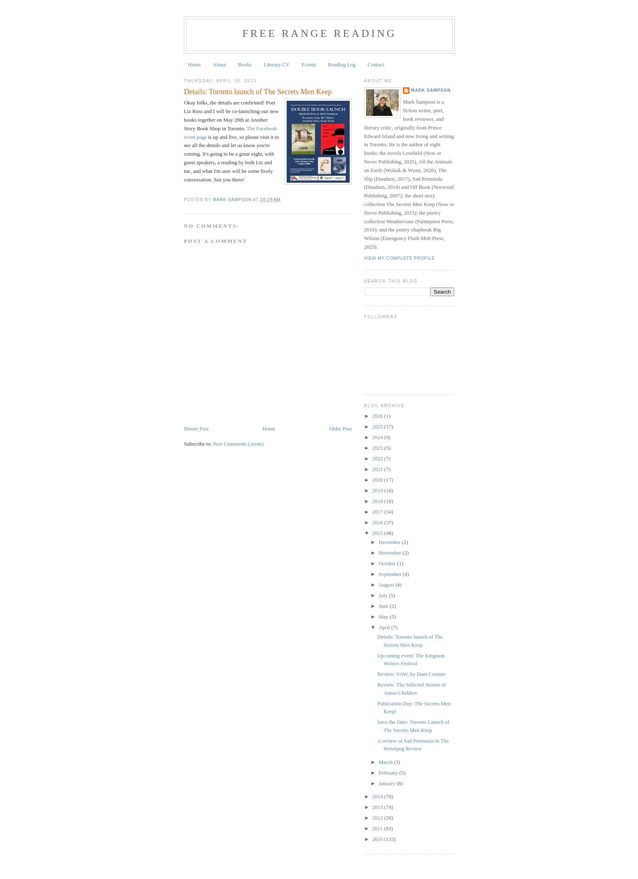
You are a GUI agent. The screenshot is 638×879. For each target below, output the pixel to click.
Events (308, 64)
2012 (378, 818)
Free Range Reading (319, 33)
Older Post (340, 429)
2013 (378, 807)
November (391, 553)
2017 (378, 512)
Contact (376, 64)
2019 (378, 490)
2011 (378, 828)
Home (194, 64)
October (388, 563)
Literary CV (277, 64)
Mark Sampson (431, 90)
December (390, 542)
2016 (378, 522)
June (384, 606)
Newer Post (196, 429)
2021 (378, 469)
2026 (378, 416)
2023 (378, 448)
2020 (378, 480)
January (388, 783)
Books (245, 64)
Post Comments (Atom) (238, 444)
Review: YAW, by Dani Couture (411, 674)
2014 (378, 796)
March (386, 762)
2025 (378, 427)
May (384, 617)
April (385, 627)
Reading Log (342, 64)
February (389, 773)
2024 (378, 437)
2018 (378, 501)
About (219, 64)
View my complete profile (399, 258)
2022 (378, 458)
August (387, 585)
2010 (378, 839)
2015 (378, 533)
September (391, 574)
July (384, 595)
